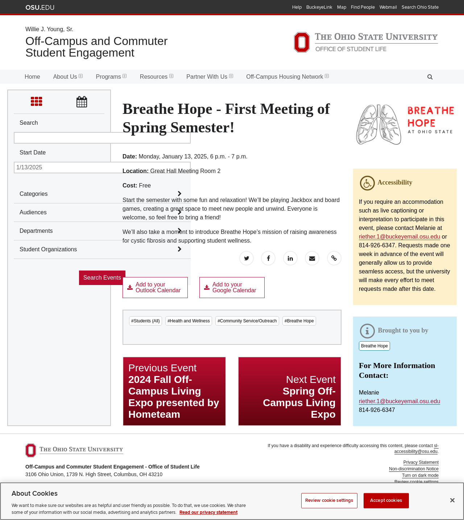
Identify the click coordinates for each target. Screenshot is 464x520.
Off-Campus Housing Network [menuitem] (287, 76)
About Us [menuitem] (68, 76)
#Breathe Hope (299, 320)
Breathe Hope (374, 345)
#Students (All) (145, 320)
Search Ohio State (420, 7)
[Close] (452, 508)
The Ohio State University (39, 8)
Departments (36, 231)
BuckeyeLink (319, 7)
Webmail (388, 7)
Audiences (33, 212)
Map (341, 7)
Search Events (102, 278)
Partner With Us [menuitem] (209, 76)
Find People (363, 7)
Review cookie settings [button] (416, 481)
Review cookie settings (329, 508)
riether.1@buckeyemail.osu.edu (399, 237)
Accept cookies (386, 508)
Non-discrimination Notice (414, 468)
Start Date (33, 152)
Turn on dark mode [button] (420, 475)
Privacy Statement (421, 462)
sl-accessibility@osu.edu (416, 448)
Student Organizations (48, 249)
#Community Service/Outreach (247, 320)
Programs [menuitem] (111, 76)
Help (297, 7)
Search (29, 123)
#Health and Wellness (188, 320)
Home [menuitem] (32, 77)
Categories (33, 194)
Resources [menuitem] (156, 76)
